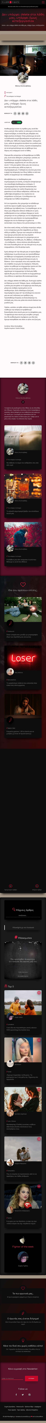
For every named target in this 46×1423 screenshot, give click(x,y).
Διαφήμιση (37, 1406)
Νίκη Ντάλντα (19, 672)
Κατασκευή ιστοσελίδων (22, 1416)
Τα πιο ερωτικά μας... (23, 1294)
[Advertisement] (23, 817)
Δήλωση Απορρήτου (32, 1410)
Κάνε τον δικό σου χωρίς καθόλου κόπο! (23, 1346)
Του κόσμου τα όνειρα (13, 96)
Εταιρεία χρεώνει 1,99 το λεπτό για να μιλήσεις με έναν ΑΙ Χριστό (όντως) (20, 732)
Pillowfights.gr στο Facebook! (23, 927)
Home (3, 25)
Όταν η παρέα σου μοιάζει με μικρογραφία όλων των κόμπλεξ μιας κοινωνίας (22, 636)
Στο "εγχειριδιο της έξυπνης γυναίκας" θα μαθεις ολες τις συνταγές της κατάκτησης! (23, 1350)
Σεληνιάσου (11, 1171)
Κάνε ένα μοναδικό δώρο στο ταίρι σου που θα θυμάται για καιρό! (23, 1323)
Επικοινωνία (20, 1406)
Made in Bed (11, 728)
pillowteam (18, 1064)
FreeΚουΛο (11, 631)
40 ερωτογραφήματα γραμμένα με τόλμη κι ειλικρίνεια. (23, 1297)
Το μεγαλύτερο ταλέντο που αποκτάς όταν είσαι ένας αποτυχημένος (22, 684)
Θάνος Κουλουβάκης (23, 86)
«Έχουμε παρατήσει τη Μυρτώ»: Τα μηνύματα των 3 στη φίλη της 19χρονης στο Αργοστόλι (22, 1077)
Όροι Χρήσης (21, 1410)
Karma (10, 1218)
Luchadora (11, 1024)
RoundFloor (40, 1416)
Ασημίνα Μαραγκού (20, 1163)
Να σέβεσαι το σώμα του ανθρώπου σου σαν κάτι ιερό (23, 464)
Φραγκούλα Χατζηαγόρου (22, 1211)
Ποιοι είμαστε (12, 1410)
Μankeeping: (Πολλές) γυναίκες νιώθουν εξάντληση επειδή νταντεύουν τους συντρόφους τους (21, 1126)
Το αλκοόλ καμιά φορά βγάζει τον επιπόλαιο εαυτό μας (23, 512)
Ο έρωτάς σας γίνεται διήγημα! (23, 1319)
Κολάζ (9, 1072)
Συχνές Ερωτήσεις (9, 1406)
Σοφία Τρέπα (18, 1017)
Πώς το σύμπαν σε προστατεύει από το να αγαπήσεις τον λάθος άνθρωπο (22, 1175)
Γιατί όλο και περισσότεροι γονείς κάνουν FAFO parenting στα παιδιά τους (22, 1029)
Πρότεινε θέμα (29, 1406)
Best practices (12, 680)
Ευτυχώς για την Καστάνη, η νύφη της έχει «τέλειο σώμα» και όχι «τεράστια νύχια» (22, 1222)
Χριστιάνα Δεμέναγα (21, 1114)
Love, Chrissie (12, 1121)
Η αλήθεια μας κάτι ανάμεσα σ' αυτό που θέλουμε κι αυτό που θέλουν (21, 561)
